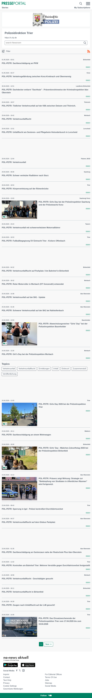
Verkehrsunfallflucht (26, 369)
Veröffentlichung (9, 374)
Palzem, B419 (85, 159)
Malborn (87, 431)
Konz (88, 73)
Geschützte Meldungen (13, 689)
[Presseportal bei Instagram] (23, 670)
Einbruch (65, 369)
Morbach (87, 115)
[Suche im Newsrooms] (46, 43)
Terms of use (51, 677)
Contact (6, 677)
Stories (5, 8)
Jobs (47, 680)
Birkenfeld (86, 60)
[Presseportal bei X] (19, 671)
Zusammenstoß (79, 369)
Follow (46, 696)
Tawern (87, 224)
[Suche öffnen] (80, 3)
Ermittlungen (44, 369)
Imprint (6, 674)
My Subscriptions (82, 8)
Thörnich (87, 102)
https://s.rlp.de (11, 38)
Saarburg (87, 172)
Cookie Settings (10, 686)
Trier (88, 185)
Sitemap (48, 683)
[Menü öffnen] (88, 3)
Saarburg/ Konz (85, 198)
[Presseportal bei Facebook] (16, 671)
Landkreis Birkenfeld (83, 86)
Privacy (6, 683)
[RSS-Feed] (88, 51)
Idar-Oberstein (85, 294)
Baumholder (86, 320)
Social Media (50, 686)
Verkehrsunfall (9, 369)
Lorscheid (86, 129)
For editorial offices (53, 674)
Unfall (55, 369)
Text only (7, 680)
